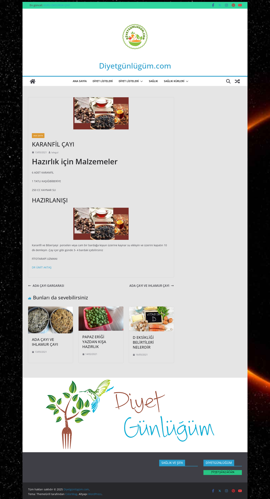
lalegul (54, 152)
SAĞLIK (153, 81)
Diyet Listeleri (129, 81)
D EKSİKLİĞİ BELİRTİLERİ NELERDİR (143, 342)
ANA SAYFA (80, 81)
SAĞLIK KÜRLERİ (174, 81)
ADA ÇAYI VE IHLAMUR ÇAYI (151, 286)
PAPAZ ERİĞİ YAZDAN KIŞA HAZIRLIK (94, 341)
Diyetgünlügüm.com (135, 65)
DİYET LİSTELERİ (103, 81)
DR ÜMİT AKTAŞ (42, 267)
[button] (141, 81)
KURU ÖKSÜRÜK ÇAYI (57, 5)
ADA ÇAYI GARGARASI (46, 286)
